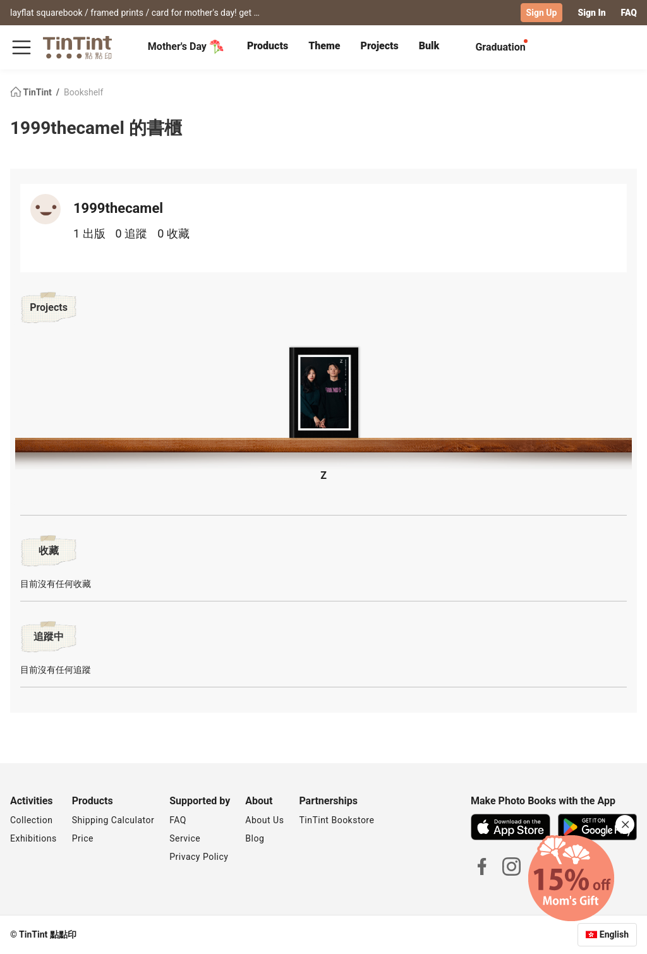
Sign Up (541, 13)
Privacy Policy (198, 857)
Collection (31, 820)
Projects (379, 46)
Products (267, 46)
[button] (323, 393)
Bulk (429, 46)
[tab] (267, 47)
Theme (324, 46)
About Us (264, 820)
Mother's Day (186, 46)
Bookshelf (83, 92)
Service (184, 838)
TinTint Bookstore (336, 820)
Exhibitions (33, 838)
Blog (254, 838)
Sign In (591, 13)
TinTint (32, 92)
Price (83, 838)
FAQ (629, 13)
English (614, 934)
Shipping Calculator (113, 820)
